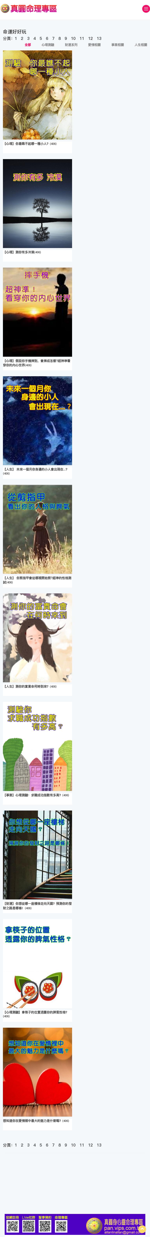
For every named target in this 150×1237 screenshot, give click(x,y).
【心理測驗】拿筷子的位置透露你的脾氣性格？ (36, 1012)
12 (90, 38)
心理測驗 (48, 45)
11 (81, 38)
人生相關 (141, 45)
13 (99, 38)
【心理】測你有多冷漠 (18, 252)
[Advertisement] (75, 1184)
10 (73, 38)
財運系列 (71, 45)
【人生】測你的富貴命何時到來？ (26, 686)
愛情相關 (94, 45)
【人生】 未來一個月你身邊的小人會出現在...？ (36, 469)
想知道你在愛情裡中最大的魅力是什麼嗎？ (32, 1121)
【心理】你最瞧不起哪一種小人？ (26, 144)
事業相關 (117, 45)
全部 (28, 45)
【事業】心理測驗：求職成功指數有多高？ (32, 795)
